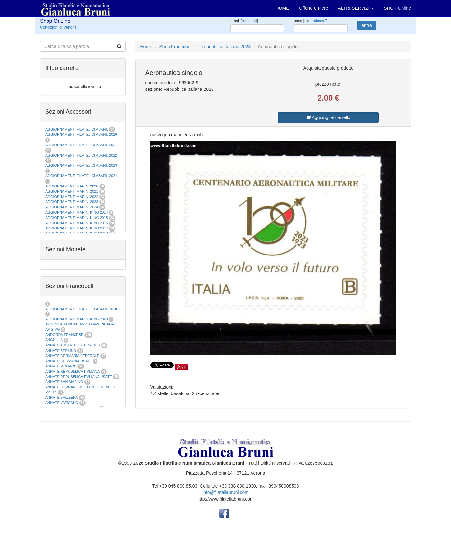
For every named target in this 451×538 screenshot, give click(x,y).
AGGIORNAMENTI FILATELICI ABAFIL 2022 (81, 155)
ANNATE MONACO (60, 366)
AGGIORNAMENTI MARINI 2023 (71, 202)
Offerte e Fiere (313, 8)
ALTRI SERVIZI (356, 8)
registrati (249, 21)
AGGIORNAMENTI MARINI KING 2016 (76, 223)
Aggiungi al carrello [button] (328, 117)
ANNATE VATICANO (61, 403)
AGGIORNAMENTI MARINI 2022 (71, 197)
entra (367, 25)
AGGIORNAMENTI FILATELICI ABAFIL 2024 (81, 176)
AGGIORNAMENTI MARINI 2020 (71, 186)
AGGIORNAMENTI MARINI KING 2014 (76, 212)
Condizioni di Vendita (58, 27)
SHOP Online (397, 8)
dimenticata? (315, 21)
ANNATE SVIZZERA (61, 397)
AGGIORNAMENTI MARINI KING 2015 (77, 218)
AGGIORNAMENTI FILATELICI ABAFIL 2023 (81, 165)
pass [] (310, 21)
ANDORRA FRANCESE (64, 335)
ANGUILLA (54, 340)
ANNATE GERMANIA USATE (68, 361)
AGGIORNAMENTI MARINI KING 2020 (76, 319)
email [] (244, 21)
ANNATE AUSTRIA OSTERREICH (72, 345)
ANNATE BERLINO (60, 350)
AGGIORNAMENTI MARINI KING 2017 (76, 228)
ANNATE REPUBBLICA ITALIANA (72, 371)
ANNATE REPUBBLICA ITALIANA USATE (79, 377)
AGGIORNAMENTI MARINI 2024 (71, 207)
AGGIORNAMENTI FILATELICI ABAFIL (77, 129)
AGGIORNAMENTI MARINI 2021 (71, 191)
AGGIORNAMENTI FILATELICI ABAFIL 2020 (81, 134)
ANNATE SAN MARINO (64, 382)
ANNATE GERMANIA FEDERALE (72, 356)
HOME (282, 8)
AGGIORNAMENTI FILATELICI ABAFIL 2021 (81, 145)
